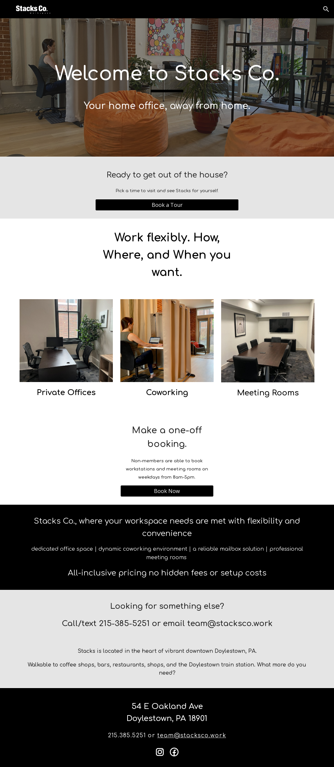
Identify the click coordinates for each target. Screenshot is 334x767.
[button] (326, 9)
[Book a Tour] (167, 205)
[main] (167, 87)
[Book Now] (167, 491)
